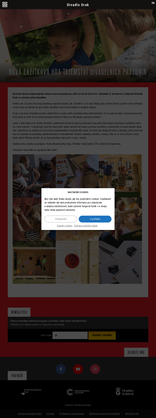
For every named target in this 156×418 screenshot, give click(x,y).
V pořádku (95, 219)
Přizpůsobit (60, 219)
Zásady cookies (64, 225)
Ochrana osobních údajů (86, 225)
